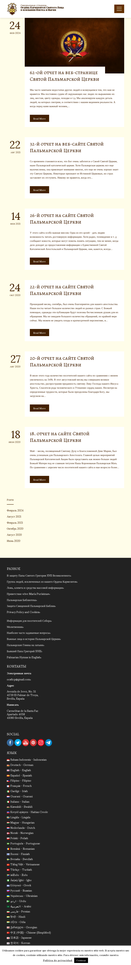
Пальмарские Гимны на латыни (25, 645)
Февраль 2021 (15, 522)
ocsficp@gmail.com (18, 679)
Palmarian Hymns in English (23, 657)
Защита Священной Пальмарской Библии (31, 606)
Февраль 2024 (15, 510)
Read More (39, 118)
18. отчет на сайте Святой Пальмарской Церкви (60, 437)
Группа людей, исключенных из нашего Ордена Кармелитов (42, 581)
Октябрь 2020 (15, 528)
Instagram (41, 742)
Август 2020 (14, 534)
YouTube (25, 742)
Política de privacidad (57, 960)
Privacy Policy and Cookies (23, 612)
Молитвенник (15, 627)
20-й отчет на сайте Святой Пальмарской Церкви (62, 361)
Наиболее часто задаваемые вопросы (28, 633)
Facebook (10, 742)
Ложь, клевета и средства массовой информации (35, 587)
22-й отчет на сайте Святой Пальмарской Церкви (62, 290)
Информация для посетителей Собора (29, 620)
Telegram (48, 742)
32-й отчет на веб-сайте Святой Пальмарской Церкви (67, 147)
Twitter (17, 742)
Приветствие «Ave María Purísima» (28, 594)
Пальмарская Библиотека (21, 600)
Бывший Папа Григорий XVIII (24, 651)
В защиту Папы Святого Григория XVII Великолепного (38, 575)
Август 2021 (14, 516)
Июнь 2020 (13, 541)
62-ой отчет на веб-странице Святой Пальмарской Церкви (64, 75)
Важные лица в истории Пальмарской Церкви (33, 639)
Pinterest (33, 742)
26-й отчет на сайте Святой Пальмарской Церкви (62, 218)
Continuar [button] (81, 960)
